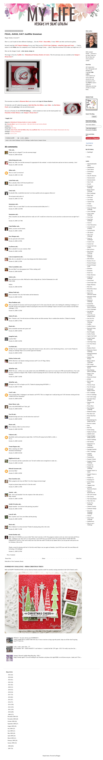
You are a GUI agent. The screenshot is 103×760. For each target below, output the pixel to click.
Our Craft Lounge (91, 396)
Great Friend (90, 280)
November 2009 (12, 719)
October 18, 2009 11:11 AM (16, 175)
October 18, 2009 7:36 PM (15, 376)
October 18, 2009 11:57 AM (16, 198)
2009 (9, 714)
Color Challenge (91, 211)
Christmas (89, 205)
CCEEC (89, 203)
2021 (9, 684)
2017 (9, 694)
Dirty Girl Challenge (89, 256)
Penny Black (90, 406)
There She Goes (91, 501)
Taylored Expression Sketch (91, 488)
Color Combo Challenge (14, 140)
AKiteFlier (11, 368)
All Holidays (90, 171)
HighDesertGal (13, 458)
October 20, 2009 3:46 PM (15, 519)
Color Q (89, 222)
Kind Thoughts (91, 332)
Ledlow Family (91, 334)
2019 (9, 689)
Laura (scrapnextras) (14, 256)
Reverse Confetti (91, 423)
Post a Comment (11, 555)
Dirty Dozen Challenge (90, 252)
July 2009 (10, 728)
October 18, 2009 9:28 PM (15, 419)
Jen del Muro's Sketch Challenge (91, 306)
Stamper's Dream (42, 140)
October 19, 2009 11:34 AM (16, 463)
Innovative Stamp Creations (91, 297)
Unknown (11, 434)
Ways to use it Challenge (90, 524)
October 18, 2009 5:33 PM (15, 310)
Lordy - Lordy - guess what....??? (22, 646)
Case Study (90, 199)
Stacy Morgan (12, 236)
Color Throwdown (91, 225)
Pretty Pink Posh (91, 415)
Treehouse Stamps (91, 508)
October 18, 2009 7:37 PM (15, 386)
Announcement (91, 177)
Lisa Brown (12, 246)
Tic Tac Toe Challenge (90, 503)
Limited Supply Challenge (91, 339)
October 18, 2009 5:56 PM (15, 341)
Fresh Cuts (90, 272)
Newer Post (8, 558)
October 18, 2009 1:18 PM (15, 231)
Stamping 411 (90, 479)
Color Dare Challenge (90, 220)
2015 (9, 699)
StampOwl (11, 336)
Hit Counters (89, 145)
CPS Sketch (90, 232)
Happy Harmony (91, 284)
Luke (88, 346)
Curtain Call (90, 244)
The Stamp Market (92, 498)
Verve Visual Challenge (90, 518)
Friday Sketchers (91, 274)
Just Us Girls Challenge (90, 321)
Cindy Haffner (12, 226)
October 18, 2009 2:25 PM (15, 241)
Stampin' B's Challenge (90, 467)
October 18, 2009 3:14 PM (15, 251)
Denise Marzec (12, 404)
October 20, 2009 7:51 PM (15, 529)
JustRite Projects (34, 140)
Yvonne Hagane (13, 446)
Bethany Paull (12, 292)
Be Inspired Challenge (90, 187)
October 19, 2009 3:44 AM (15, 441)
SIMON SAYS (91, 434)
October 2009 (11, 721)
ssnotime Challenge (89, 454)
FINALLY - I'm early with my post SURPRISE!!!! (26, 638)
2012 (9, 707)
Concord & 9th (91, 230)
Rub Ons (89, 427)
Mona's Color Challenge (90, 374)
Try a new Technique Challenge (89, 512)
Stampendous (90, 457)
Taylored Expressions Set (91, 491)
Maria (10, 524)
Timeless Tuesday (91, 506)
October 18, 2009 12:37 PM (16, 220)
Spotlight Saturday (92, 449)
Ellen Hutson (90, 258)
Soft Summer (90, 441)
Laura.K (11, 514)
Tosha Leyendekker (14, 267)
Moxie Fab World (91, 377)
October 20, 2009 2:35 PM (15, 509)
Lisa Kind (11, 346)
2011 (9, 709)
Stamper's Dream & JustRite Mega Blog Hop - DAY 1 (27, 655)
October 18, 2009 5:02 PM (15, 297)
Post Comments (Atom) (17, 561)
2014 (9, 702)
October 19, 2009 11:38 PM (15, 498)
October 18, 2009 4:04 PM (15, 271)
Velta (10, 150)
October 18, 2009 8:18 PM (15, 398)
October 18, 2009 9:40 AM (15, 154)
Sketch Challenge (91, 439)
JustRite (89, 324)
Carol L (11, 392)
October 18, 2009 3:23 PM (15, 261)
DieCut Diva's (90, 249)
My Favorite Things (90, 382)
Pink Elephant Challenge (90, 408)
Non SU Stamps (91, 387)
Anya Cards (90, 182)
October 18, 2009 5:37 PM (15, 320)
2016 (9, 697)
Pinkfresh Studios (91, 411)
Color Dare (90, 217)
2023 (9, 679)
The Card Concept (91, 494)
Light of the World (91, 336)
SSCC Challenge (91, 451)
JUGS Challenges (91, 309)
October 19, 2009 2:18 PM (15, 473)
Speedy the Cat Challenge (91, 444)
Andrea (11, 277)
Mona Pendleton (13, 302)
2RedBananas (90, 167)
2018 (9, 692)
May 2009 (10, 733)
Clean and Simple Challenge (91, 208)
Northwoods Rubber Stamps (91, 389)
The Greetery (90, 496)
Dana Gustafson (13, 478)
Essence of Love (91, 260)
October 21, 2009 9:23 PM (15, 551)
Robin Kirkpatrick (14, 160)
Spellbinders (90, 447)
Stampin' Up (90, 477)
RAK (88, 418)
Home (43, 558)
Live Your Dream (91, 343)
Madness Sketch (91, 348)
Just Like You (90, 318)
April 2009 (10, 735)
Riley (88, 425)
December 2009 (12, 716)
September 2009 (12, 723)
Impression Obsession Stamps (91, 293)
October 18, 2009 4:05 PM (15, 287)
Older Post (79, 558)
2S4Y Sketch (90, 169)
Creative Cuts (90, 241)
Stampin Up (90, 465)
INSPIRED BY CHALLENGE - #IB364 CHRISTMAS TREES (24, 566)
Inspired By (90, 303)
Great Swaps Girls (91, 282)
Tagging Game (91, 485)
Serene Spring (90, 429)
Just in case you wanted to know (91, 315)
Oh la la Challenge (92, 394)
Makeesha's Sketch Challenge (92, 350)
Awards (89, 184)
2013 (9, 704)
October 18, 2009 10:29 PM (16, 429)
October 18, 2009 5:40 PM (15, 331)
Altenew (89, 173)
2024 (9, 677)
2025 (9, 674)
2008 (9, 746)
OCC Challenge (91, 392)
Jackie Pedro (12, 180)
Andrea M (11, 316)
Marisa (11, 424)
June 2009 (10, 731)
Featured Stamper (91, 263)
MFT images (90, 364)
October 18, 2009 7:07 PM (15, 363)
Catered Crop (90, 201)
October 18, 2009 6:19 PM (15, 353)
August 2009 (11, 726)
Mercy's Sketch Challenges (91, 361)
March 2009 (11, 738)
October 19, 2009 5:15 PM (15, 486)
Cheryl (10, 190)
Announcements (91, 180)
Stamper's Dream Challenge (91, 462)
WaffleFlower (90, 521)
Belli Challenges (91, 193)
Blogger (58, 755)
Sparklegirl (90, 152)
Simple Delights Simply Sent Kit (91, 436)
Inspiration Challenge (90, 300)
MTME (89, 379)
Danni (10, 326)
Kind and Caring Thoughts (91, 329)
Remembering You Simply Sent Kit (92, 420)
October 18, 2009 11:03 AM (16, 165)
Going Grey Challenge (90, 277)
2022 (9, 682)
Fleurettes (89, 268)
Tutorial (89, 515)
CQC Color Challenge (90, 235)
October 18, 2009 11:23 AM (16, 185)
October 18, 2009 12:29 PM (16, 209)
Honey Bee (90, 291)
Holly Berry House (92, 288)
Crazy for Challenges (25, 140)
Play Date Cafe (91, 413)
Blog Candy (90, 195)
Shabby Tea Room (91, 431)
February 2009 (11, 740)
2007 (9, 748)
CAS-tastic (90, 197)
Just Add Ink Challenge (90, 312)
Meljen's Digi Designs (90, 358)
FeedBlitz (94, 130)
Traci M (11, 414)
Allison (10, 170)
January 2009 (11, 743)
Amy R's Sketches (91, 175)
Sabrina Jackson (13, 358)
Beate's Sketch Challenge (90, 190)
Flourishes (89, 270)
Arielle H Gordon (13, 504)
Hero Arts (89, 286)
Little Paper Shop (91, 341)
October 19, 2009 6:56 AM (15, 453)
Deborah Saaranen (14, 468)
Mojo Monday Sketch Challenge (91, 370)
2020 (9, 687)
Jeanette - (11, 492)
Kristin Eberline (13, 534)
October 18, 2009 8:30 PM (15, 409)
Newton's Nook (91, 384)
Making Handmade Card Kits (92, 354)
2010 (9, 712)
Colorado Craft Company (91, 227)
